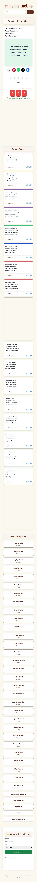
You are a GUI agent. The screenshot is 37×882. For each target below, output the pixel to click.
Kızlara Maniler (18, 593)
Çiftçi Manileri (18, 769)
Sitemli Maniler (18, 710)
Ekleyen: (7, 838)
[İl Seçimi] (18, 847)
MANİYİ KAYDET (18, 852)
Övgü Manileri (18, 652)
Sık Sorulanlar (18, 806)
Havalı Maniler (18, 610)
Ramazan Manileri (18, 602)
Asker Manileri (18, 618)
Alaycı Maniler (18, 627)
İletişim (18, 813)
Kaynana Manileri (18, 635)
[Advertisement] (18, 122)
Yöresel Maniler (18, 777)
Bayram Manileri (18, 744)
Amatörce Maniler (18, 702)
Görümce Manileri (18, 727)
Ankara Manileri (27, 88)
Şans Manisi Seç (18, 800)
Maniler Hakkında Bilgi (18, 794)
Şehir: (6, 844)
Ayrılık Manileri (18, 719)
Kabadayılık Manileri (18, 660)
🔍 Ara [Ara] (30, 12)
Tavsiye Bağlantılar (18, 819)
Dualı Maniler (18, 752)
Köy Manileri (18, 761)
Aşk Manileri (18, 551)
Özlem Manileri (18, 694)
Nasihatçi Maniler (18, 735)
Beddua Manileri (18, 668)
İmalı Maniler (18, 643)
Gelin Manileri (18, 576)
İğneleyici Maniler (18, 685)
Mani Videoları (18, 786)
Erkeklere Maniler (19, 677)
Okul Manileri (18, 568)
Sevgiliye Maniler (18, 560)
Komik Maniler (18, 543)
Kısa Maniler (18, 585)
